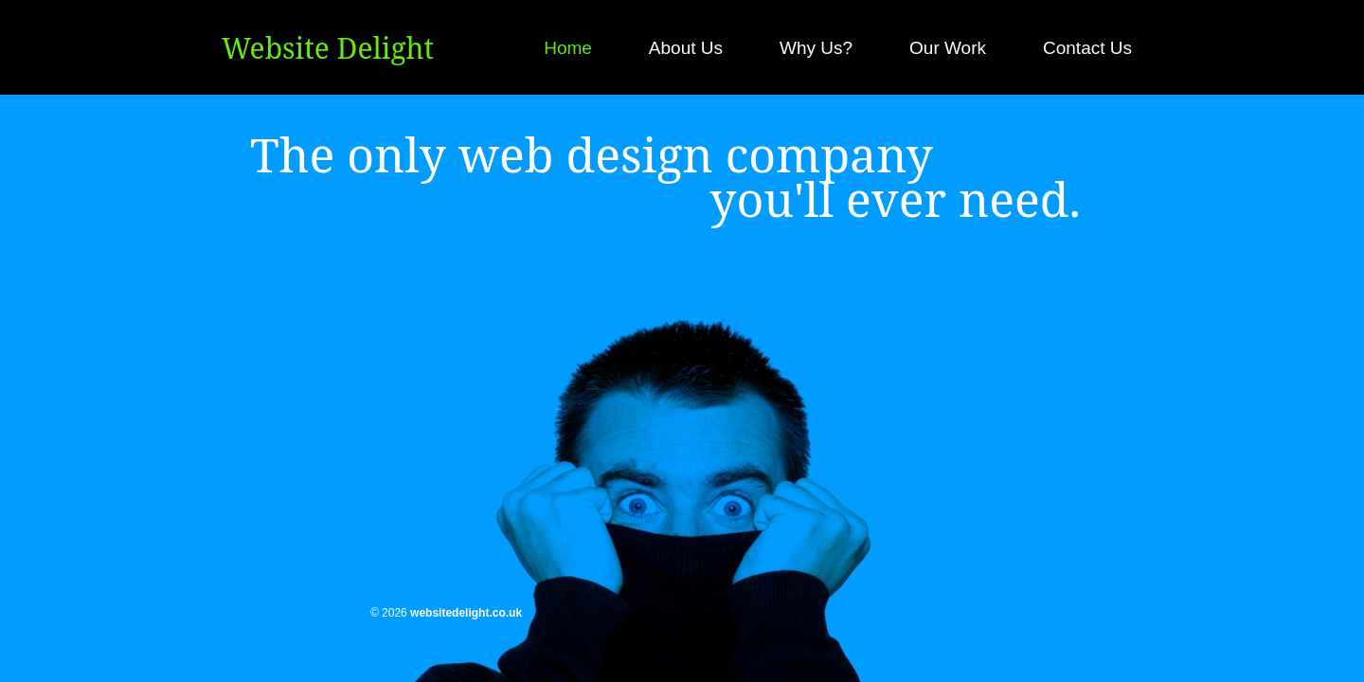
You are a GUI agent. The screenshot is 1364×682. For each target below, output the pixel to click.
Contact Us (1087, 48)
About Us (686, 48)
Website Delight (328, 47)
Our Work (947, 48)
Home (568, 48)
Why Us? (816, 48)
